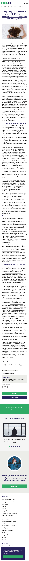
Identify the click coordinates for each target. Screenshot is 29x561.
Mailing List (4, 527)
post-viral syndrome (19, 221)
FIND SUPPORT (14, 393)
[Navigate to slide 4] (15, 446)
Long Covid (4, 370)
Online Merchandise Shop (8, 530)
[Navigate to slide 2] (11, 446)
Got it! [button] (13, 556)
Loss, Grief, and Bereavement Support (10, 513)
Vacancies (4, 539)
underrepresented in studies (12, 325)
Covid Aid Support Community (9, 499)
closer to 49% (19, 88)
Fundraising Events (6, 510)
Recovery (15, 370)
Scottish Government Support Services (10, 501)
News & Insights (5, 528)
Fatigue (10, 370)
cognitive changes (18, 130)
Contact (4, 523)
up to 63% (9, 91)
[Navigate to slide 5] (17, 446)
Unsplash (6, 361)
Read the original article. (17, 365)
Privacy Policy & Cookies (7, 534)
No (16, 410)
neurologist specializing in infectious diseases (14, 60)
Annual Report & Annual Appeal (9, 521)
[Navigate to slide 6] (19, 446)
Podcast (3, 532)
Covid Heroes (5, 504)
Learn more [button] (5, 553)
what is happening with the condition (13, 119)
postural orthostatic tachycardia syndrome (14, 250)
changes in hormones (13, 305)
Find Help (4, 508)
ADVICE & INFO (14, 397)
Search (3, 535)
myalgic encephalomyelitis (18, 246)
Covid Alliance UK (5, 502)
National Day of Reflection (7, 515)
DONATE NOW (14, 486)
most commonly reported (18, 74)
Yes (12, 410)
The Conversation (17, 364)
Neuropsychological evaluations (13, 273)
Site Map (4, 537)
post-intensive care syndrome (14, 167)
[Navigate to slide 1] (9, 446)
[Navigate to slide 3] (13, 446)
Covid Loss (4, 506)
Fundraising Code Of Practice (8, 525)
